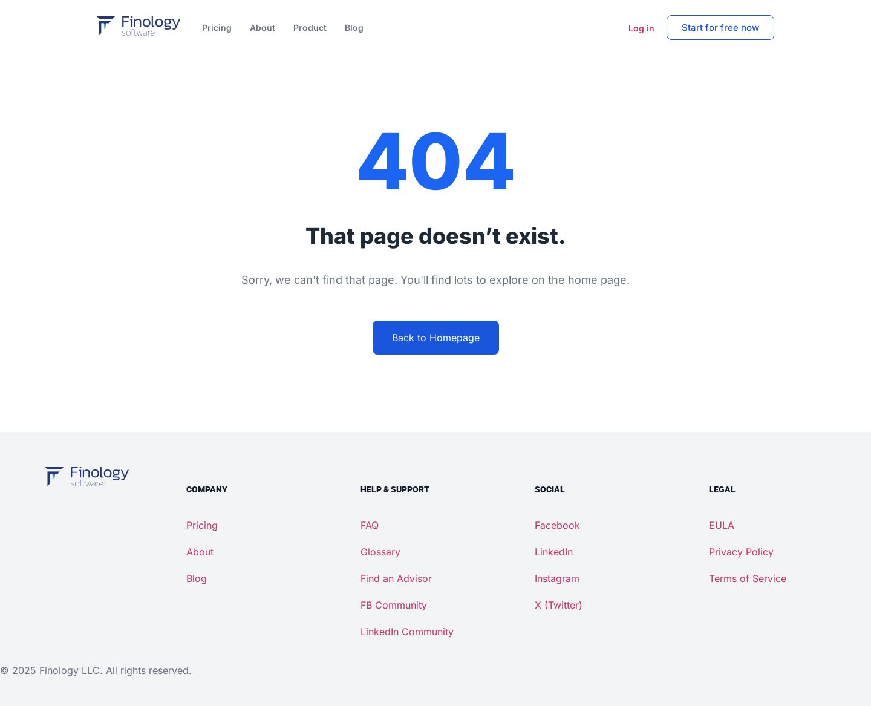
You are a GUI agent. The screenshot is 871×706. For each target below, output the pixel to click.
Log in (641, 28)
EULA (721, 525)
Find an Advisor (396, 578)
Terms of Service (747, 578)
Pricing (217, 27)
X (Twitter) (558, 605)
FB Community (393, 605)
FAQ (369, 525)
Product (310, 27)
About (262, 27)
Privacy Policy (741, 552)
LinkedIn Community (407, 632)
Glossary (380, 552)
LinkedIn (554, 552)
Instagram (557, 578)
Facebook (557, 525)
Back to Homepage (436, 338)
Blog (354, 27)
